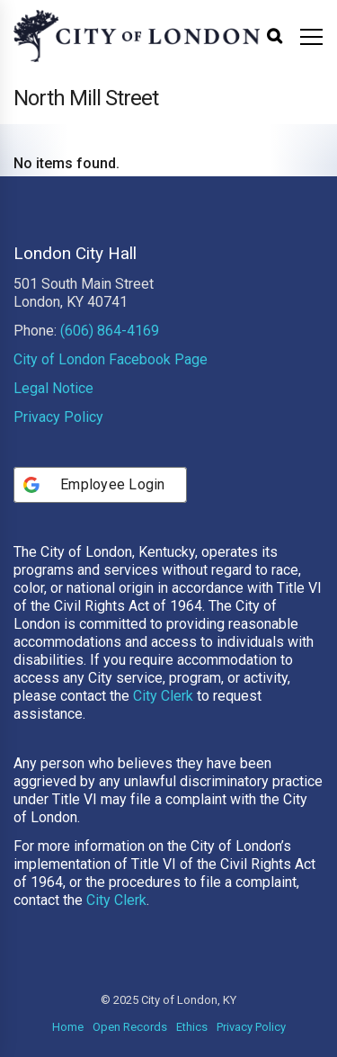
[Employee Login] (100, 485)
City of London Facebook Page (110, 359)
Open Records (130, 1027)
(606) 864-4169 (109, 330)
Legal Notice (53, 388)
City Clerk (163, 695)
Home (68, 1027)
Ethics (192, 1027)
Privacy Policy (58, 416)
